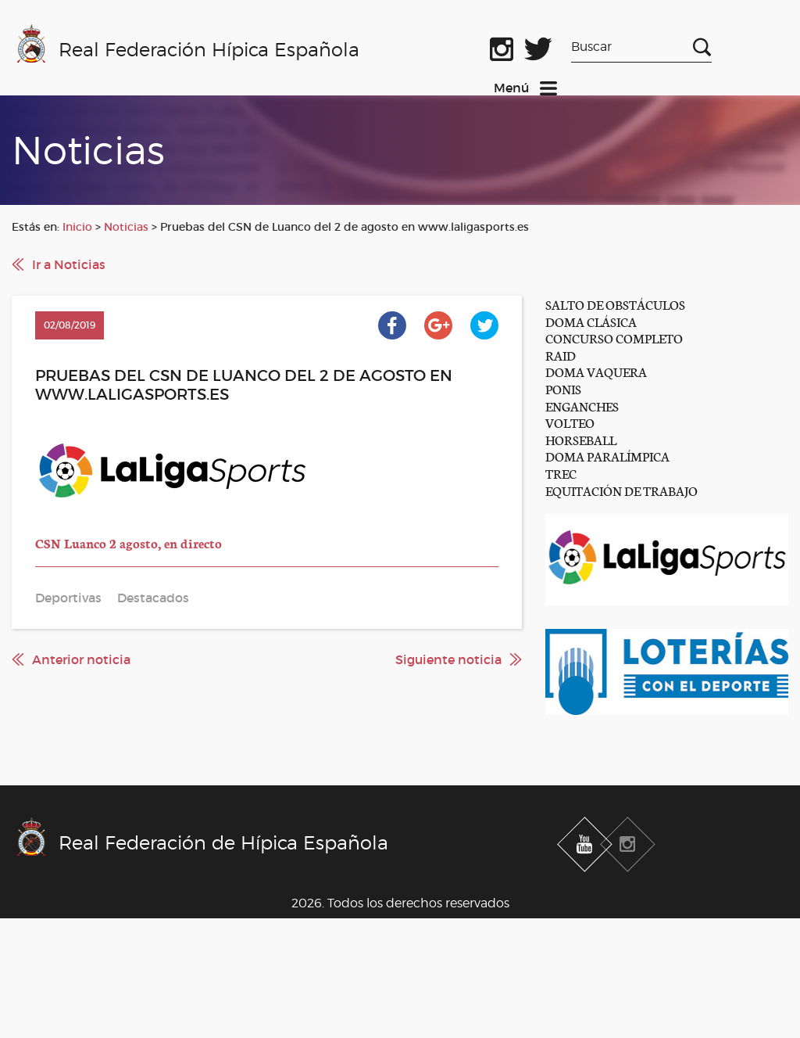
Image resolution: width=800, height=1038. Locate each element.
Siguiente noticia (448, 659)
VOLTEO (570, 422)
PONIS (563, 388)
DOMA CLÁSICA (591, 321)
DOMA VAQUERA (596, 371)
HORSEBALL (580, 439)
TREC (561, 473)
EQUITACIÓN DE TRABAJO (621, 490)
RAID (560, 355)
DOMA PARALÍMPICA (607, 456)
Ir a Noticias (68, 264)
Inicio (77, 227)
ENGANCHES (582, 406)
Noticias (126, 227)
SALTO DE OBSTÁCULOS (615, 304)
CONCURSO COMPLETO (614, 338)
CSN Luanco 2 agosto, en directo (128, 542)
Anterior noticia (81, 659)
